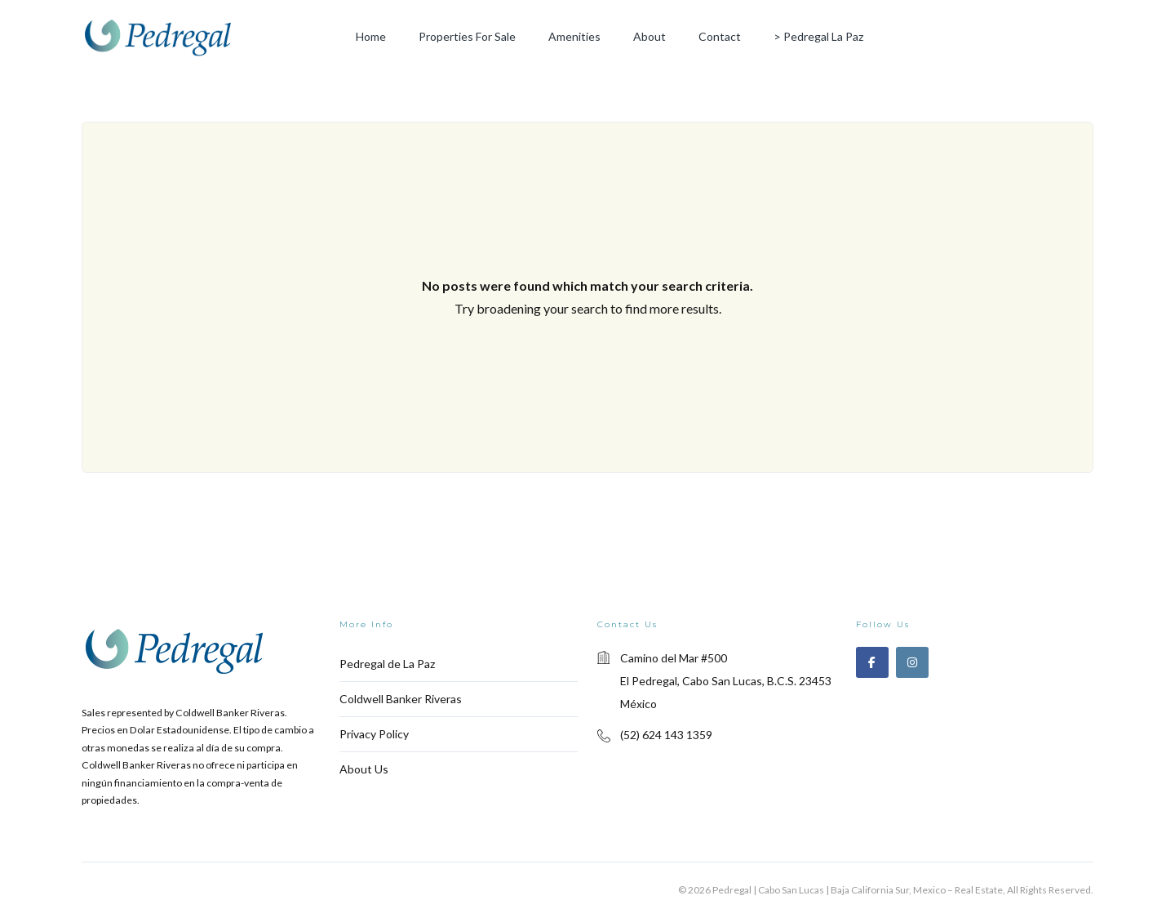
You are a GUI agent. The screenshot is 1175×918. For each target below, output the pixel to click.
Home (371, 36)
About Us (363, 769)
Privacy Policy (374, 734)
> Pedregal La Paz (818, 36)
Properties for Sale (467, 36)
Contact (719, 36)
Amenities (574, 36)
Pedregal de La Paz (387, 664)
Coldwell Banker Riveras (400, 699)
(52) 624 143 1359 (666, 735)
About (649, 36)
